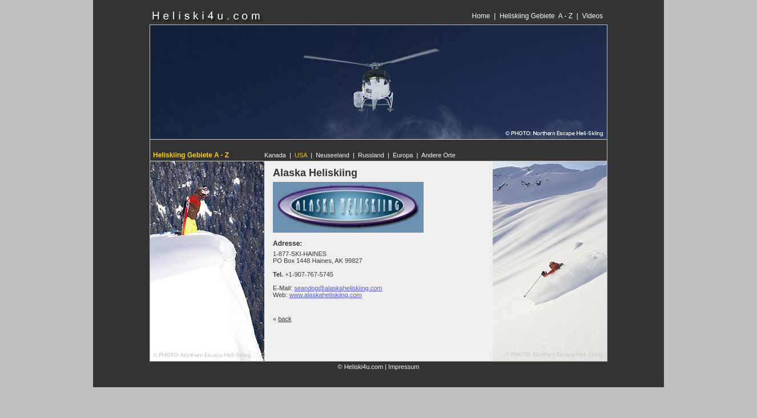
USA (301, 155)
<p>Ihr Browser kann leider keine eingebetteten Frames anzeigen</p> (434, 16)
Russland (371, 155)
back (284, 318)
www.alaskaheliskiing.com (325, 294)
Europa (403, 155)
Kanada (275, 155)
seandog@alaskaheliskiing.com (338, 288)
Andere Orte (438, 155)
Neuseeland (332, 155)
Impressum (403, 366)
